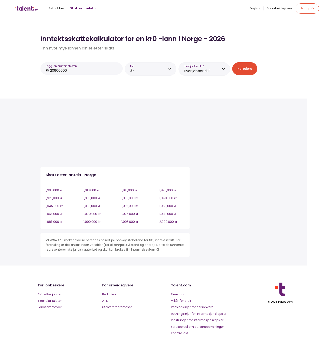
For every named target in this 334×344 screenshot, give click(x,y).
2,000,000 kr (168, 222)
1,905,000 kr (54, 190)
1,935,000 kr (129, 198)
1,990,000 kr (92, 222)
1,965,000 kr (54, 214)
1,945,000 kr (54, 206)
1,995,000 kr (129, 222)
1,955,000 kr (129, 206)
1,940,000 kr (168, 198)
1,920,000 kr (167, 190)
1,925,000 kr (54, 198)
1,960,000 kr (167, 206)
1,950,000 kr (92, 206)
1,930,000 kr (92, 198)
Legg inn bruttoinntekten (61, 66)
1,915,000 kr (129, 190)
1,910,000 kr (91, 190)
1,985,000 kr (54, 222)
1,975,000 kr (129, 214)
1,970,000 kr (92, 214)
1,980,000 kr (167, 214)
